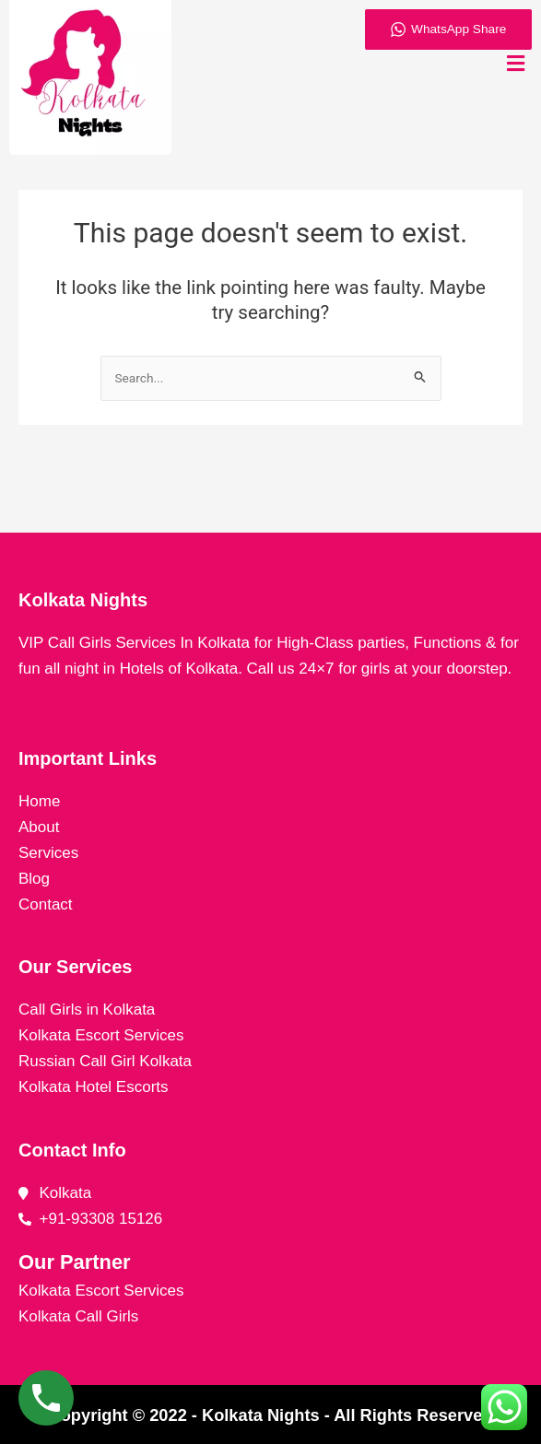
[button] (516, 63)
